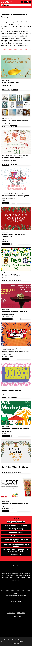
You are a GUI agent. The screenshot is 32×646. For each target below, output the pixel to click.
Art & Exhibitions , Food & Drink (16, 389)
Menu (30, 2)
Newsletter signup (21, 612)
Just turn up (6, 89)
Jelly (3, 506)
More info (15, 89)
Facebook (12, 616)
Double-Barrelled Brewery (8, 393)
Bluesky (19, 616)
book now (6, 203)
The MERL (20, 45)
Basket (25, 2)
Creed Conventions (6, 354)
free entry (6, 126)
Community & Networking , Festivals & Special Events (16, 195)
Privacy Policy (4, 639)
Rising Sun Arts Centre (7, 431)
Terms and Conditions (13, 639)
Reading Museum (7, 45)
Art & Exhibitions (16, 82)
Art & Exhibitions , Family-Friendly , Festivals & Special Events (16, 157)
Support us (27, 2)
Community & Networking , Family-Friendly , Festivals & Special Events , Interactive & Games (16, 350)
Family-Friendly (16, 235)
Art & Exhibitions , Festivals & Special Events (16, 466)
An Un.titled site (16, 643)
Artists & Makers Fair (6, 85)
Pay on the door (7, 318)
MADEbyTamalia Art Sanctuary (9, 160)
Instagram (15, 616)
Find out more (16, 598)
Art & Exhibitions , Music (16, 120)
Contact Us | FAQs (11, 612)
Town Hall (4, 239)
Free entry (6, 164)
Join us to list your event (16, 601)
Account (22, 2)
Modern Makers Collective (8, 314)
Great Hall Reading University (8, 198)
